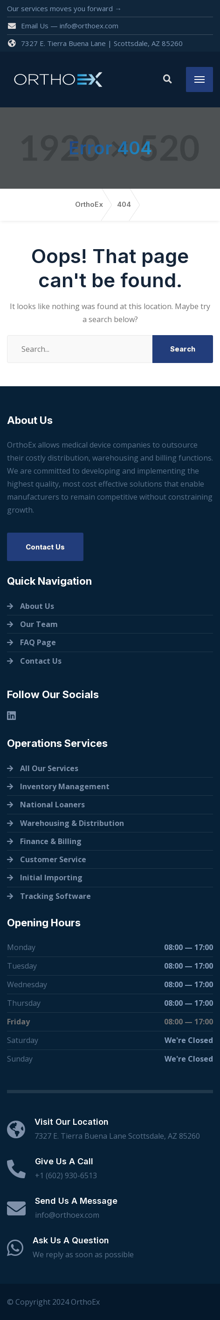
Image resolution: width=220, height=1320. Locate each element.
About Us (37, 606)
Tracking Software (55, 896)
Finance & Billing (51, 841)
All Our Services (49, 768)
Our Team (39, 624)
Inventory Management (65, 786)
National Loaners (52, 804)
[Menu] (199, 79)
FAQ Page (38, 642)
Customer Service (53, 859)
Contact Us (45, 546)
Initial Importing (51, 877)
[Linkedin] (11, 715)
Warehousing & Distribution (72, 823)
